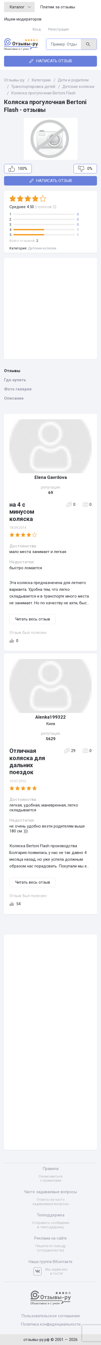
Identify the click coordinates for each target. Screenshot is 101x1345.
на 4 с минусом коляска (21, 511)
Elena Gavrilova (50, 477)
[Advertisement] (50, 308)
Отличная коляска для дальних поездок (27, 761)
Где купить (15, 380)
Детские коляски (42, 248)
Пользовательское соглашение (50, 1315)
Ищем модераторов (22, 19)
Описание (14, 398)
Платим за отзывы (57, 7)
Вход (37, 29)
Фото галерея (18, 389)
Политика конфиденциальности (51, 1324)
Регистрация (58, 29)
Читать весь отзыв (32, 619)
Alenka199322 (50, 717)
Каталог (20, 7)
